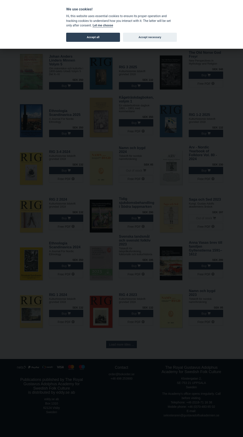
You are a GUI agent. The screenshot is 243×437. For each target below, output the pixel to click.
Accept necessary (150, 37)
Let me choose (103, 25)
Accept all (93, 37)
